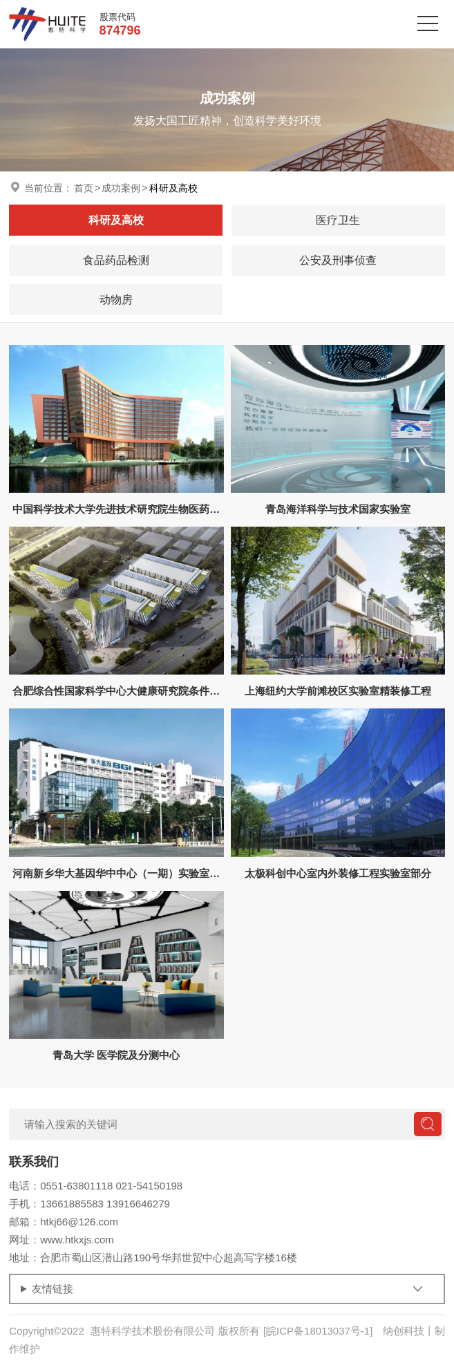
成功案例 (121, 188)
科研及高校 (173, 188)
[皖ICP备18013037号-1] (317, 1331)
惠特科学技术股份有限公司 (153, 1331)
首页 (83, 188)
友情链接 (52, 1289)
